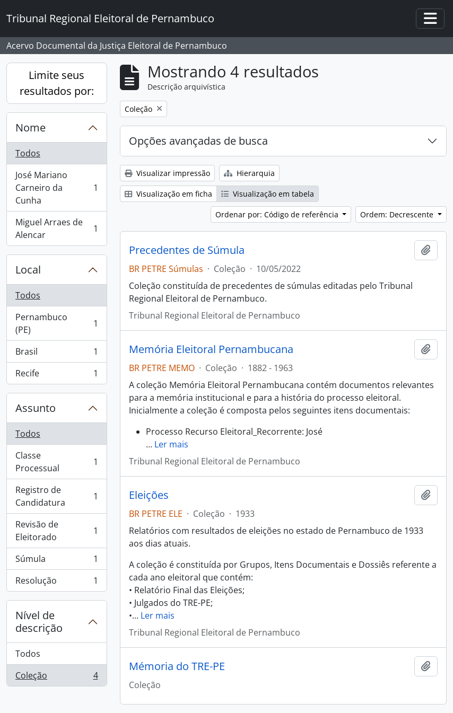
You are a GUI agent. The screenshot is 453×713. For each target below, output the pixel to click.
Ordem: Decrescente (397, 214)
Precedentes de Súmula (187, 250)
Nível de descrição (39, 621)
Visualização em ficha (168, 194)
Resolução (56, 582)
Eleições (149, 495)
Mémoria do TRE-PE (177, 666)
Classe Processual (56, 462)
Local (28, 269)
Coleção (56, 677)
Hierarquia (249, 173)
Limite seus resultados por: (57, 83)
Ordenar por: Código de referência (278, 214)
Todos (27, 153)
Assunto (35, 408)
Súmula (56, 561)
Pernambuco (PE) (56, 323)
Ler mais (171, 444)
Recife (56, 375)
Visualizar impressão (167, 173)
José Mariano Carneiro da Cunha (56, 187)
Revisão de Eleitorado (56, 530)
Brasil (56, 354)
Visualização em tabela (267, 194)
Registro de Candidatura (56, 496)
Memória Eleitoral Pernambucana (211, 349)
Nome (30, 127)
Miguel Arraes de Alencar (56, 228)
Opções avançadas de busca (198, 141)
